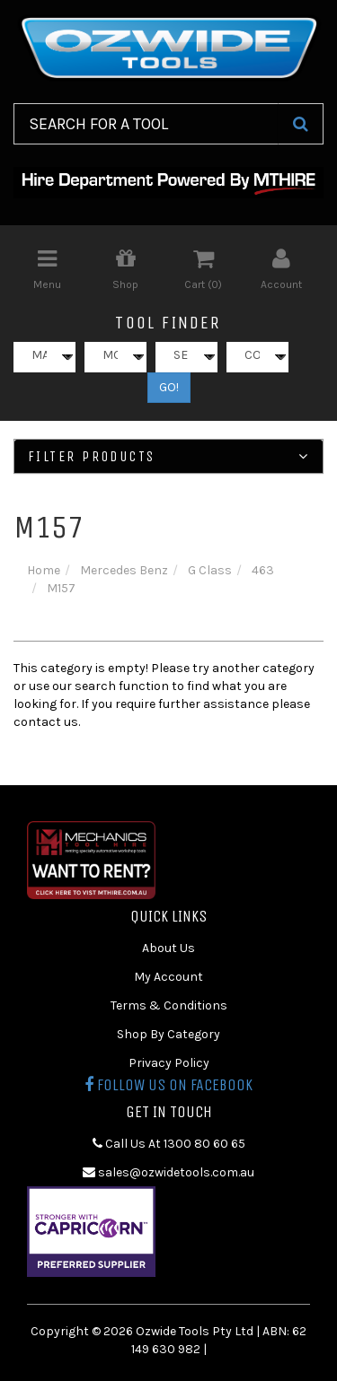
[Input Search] (146, 123)
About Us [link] (168, 948)
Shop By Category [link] (168, 1034)
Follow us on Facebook (168, 1085)
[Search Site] (301, 123)
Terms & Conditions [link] (169, 1005)
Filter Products (168, 457)
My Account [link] (168, 976)
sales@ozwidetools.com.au (168, 1172)
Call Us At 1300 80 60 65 (169, 1143)
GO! (169, 387)
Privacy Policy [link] (169, 1063)
